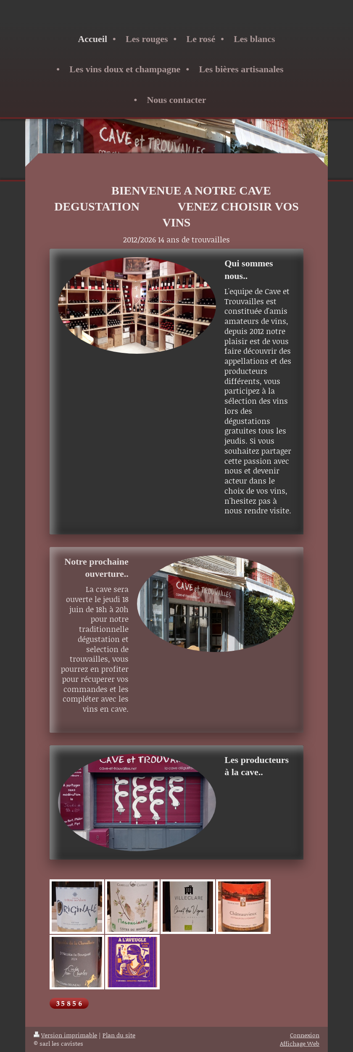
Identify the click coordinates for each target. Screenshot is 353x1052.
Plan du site (119, 1035)
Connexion (304, 1035)
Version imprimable (65, 1035)
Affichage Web (299, 1043)
